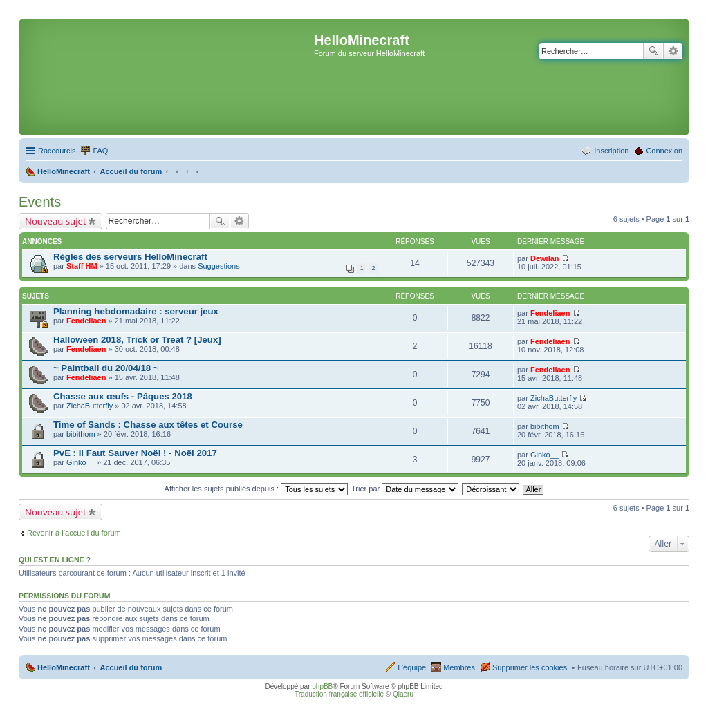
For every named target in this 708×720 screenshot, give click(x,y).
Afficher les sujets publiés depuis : (256, 488)
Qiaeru (403, 694)
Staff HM (81, 266)
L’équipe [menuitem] (412, 667)
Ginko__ (80, 462)
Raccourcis (56, 150)
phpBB (322, 686)
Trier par (404, 488)
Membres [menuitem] (459, 667)
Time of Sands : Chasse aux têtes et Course (148, 424)
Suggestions (219, 266)
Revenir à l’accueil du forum (74, 533)
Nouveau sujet (55, 221)
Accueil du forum (131, 667)
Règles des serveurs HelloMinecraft (130, 257)
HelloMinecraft (63, 667)
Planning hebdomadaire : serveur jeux (135, 311)
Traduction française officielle (339, 694)
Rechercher (653, 51)
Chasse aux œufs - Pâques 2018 (122, 396)
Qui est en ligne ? (55, 560)
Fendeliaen (86, 320)
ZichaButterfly (89, 405)
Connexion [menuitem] (664, 150)
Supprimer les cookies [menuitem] (529, 667)
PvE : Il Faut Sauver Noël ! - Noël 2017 (135, 453)
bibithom (80, 434)
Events (40, 201)
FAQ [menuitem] (100, 150)
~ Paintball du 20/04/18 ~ (105, 368)
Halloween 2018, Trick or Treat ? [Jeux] (137, 339)
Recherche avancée (673, 51)
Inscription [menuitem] (611, 150)
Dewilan (544, 258)
